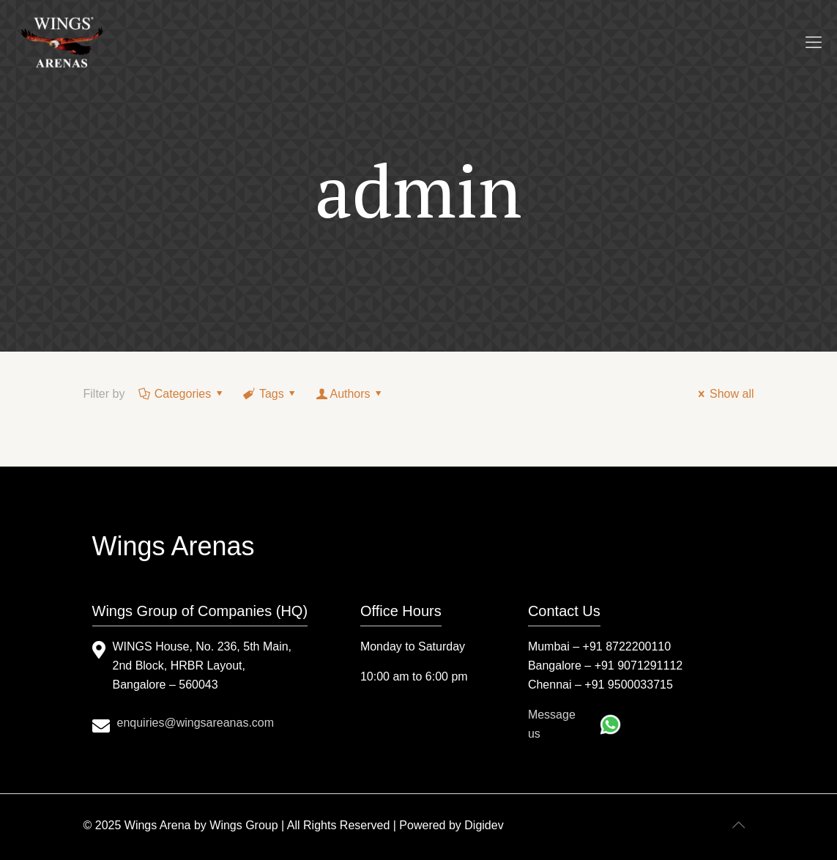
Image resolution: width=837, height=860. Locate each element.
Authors (350, 394)
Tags (271, 394)
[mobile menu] (813, 42)
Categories (181, 394)
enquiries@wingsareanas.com (196, 722)
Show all (723, 394)
